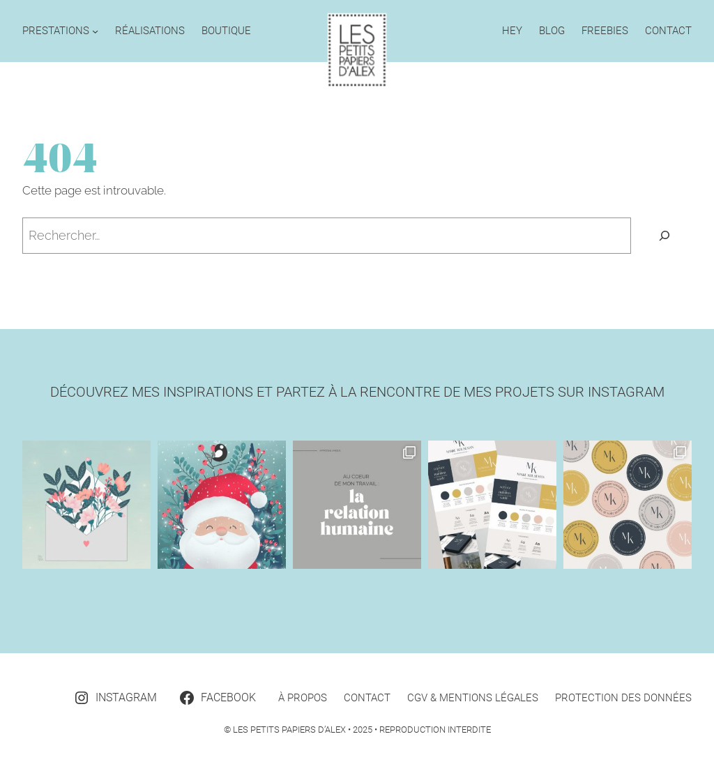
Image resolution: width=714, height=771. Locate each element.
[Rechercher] (665, 235)
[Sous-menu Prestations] (95, 31)
